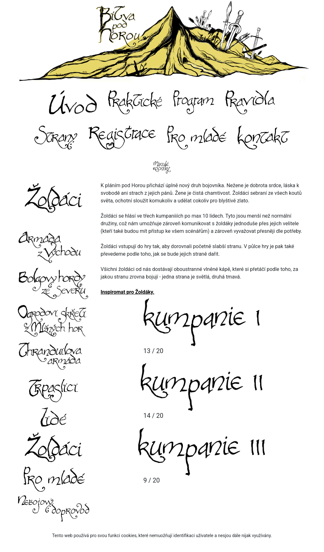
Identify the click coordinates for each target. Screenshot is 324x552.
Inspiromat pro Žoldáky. (127, 292)
